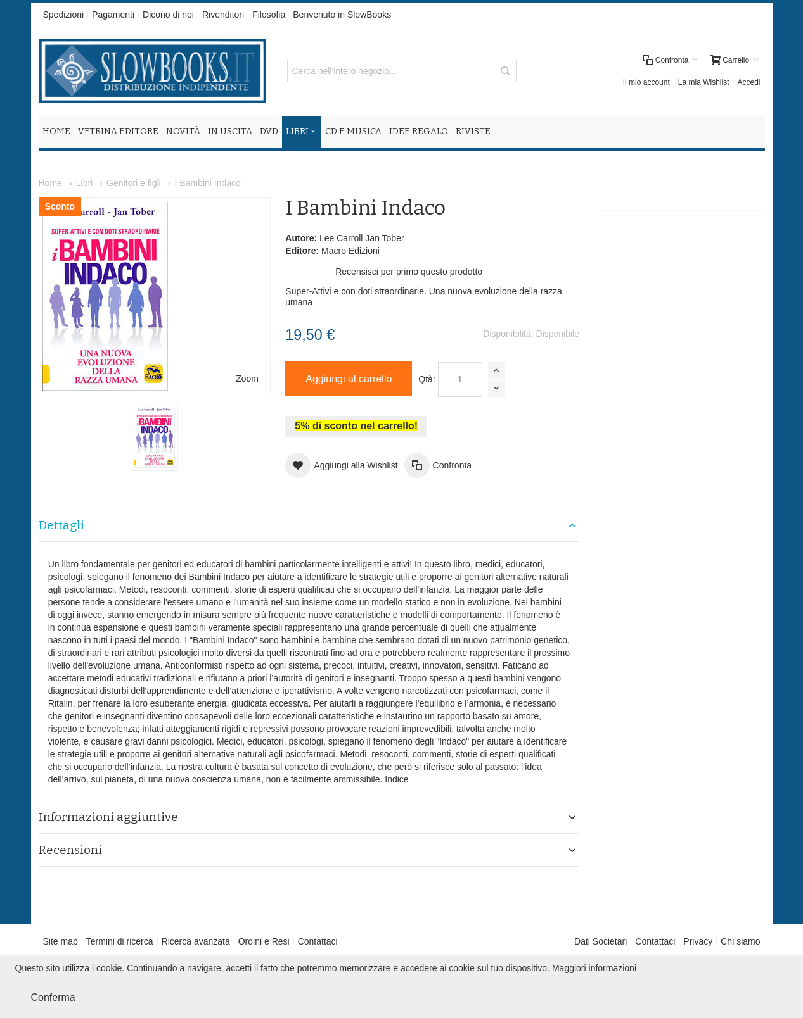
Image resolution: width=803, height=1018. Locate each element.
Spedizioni (63, 14)
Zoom (247, 379)
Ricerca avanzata (196, 941)
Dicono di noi (168, 14)
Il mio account (646, 82)
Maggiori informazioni (594, 968)
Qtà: (426, 379)
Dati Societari (600, 941)
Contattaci (318, 941)
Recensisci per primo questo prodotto (408, 272)
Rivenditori (223, 14)
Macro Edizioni (350, 251)
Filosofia (268, 14)
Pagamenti (113, 14)
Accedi (748, 82)
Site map (60, 941)
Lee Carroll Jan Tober (361, 238)
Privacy (697, 941)
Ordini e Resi (264, 941)
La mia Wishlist (703, 82)
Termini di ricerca (119, 941)
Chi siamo (740, 941)
